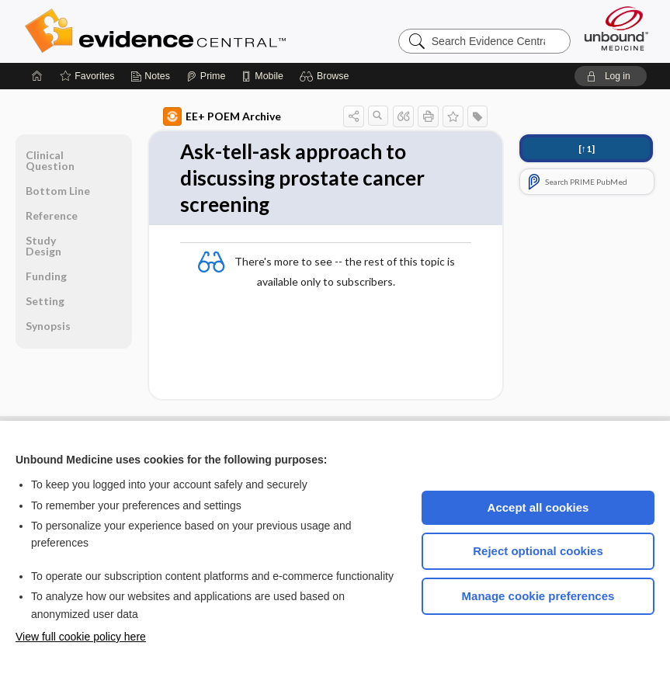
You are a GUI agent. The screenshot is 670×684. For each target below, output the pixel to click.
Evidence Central (217, 31)
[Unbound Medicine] (616, 28)
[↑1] (586, 149)
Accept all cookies (538, 507)
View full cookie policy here (81, 636)
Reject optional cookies (538, 550)
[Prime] (205, 76)
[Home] (37, 76)
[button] (326, 76)
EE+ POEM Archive (222, 116)
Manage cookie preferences (538, 595)
